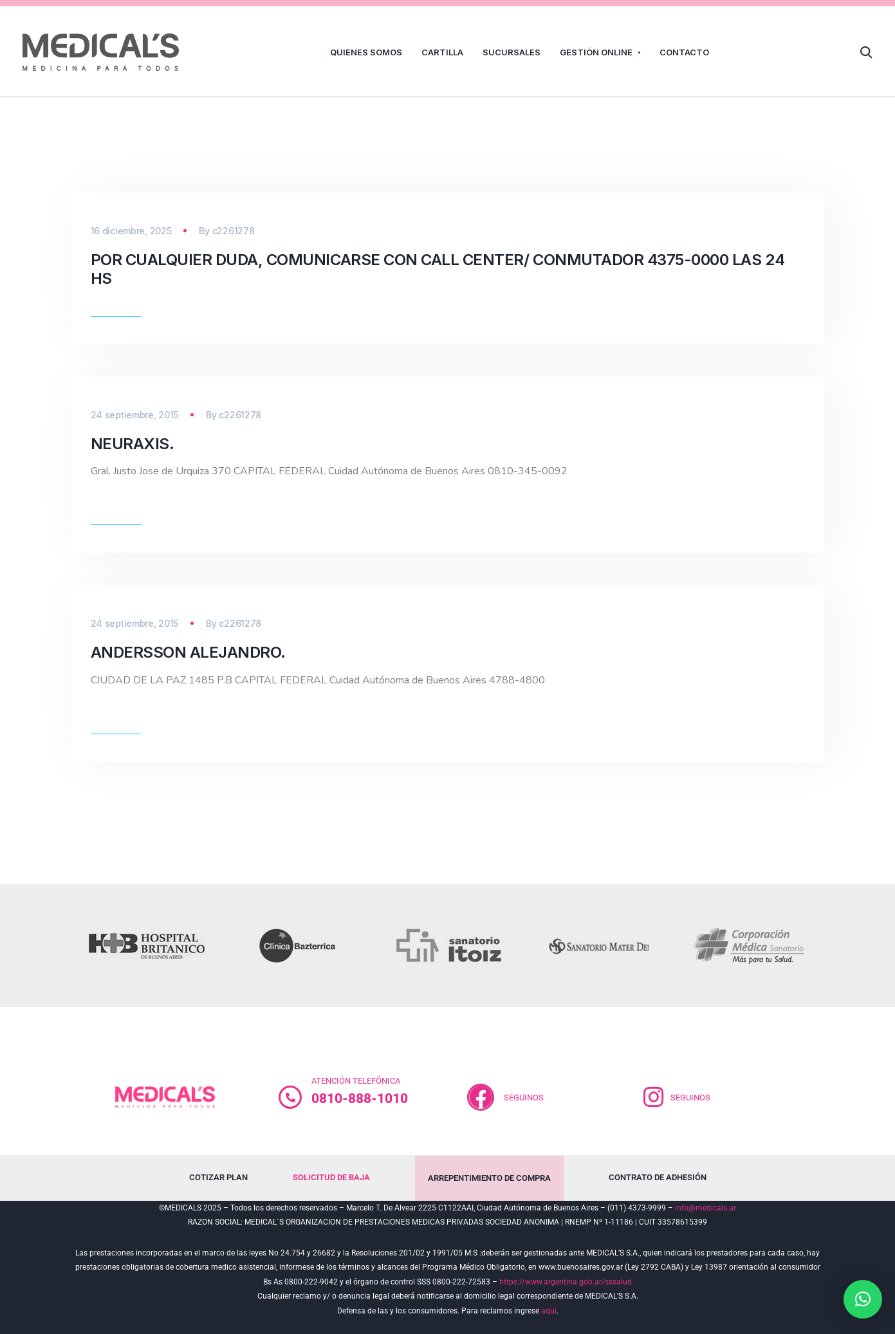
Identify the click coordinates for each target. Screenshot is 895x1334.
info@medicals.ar (705, 1207)
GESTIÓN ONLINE (596, 52)
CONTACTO (684, 52)
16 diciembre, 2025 (131, 230)
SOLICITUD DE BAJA (331, 1177)
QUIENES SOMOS (366, 52)
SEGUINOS (524, 1097)
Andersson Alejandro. (188, 652)
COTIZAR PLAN (218, 1177)
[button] (863, 1299)
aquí (549, 1310)
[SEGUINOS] (653, 1097)
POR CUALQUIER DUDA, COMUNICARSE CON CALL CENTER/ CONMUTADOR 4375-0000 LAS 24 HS (438, 269)
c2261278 (233, 230)
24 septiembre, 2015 (135, 414)
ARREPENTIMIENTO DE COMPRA (489, 1178)
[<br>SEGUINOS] (480, 1097)
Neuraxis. (132, 443)
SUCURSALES (511, 52)
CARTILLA (442, 52)
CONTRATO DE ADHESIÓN (657, 1177)
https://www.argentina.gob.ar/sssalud (565, 1281)
